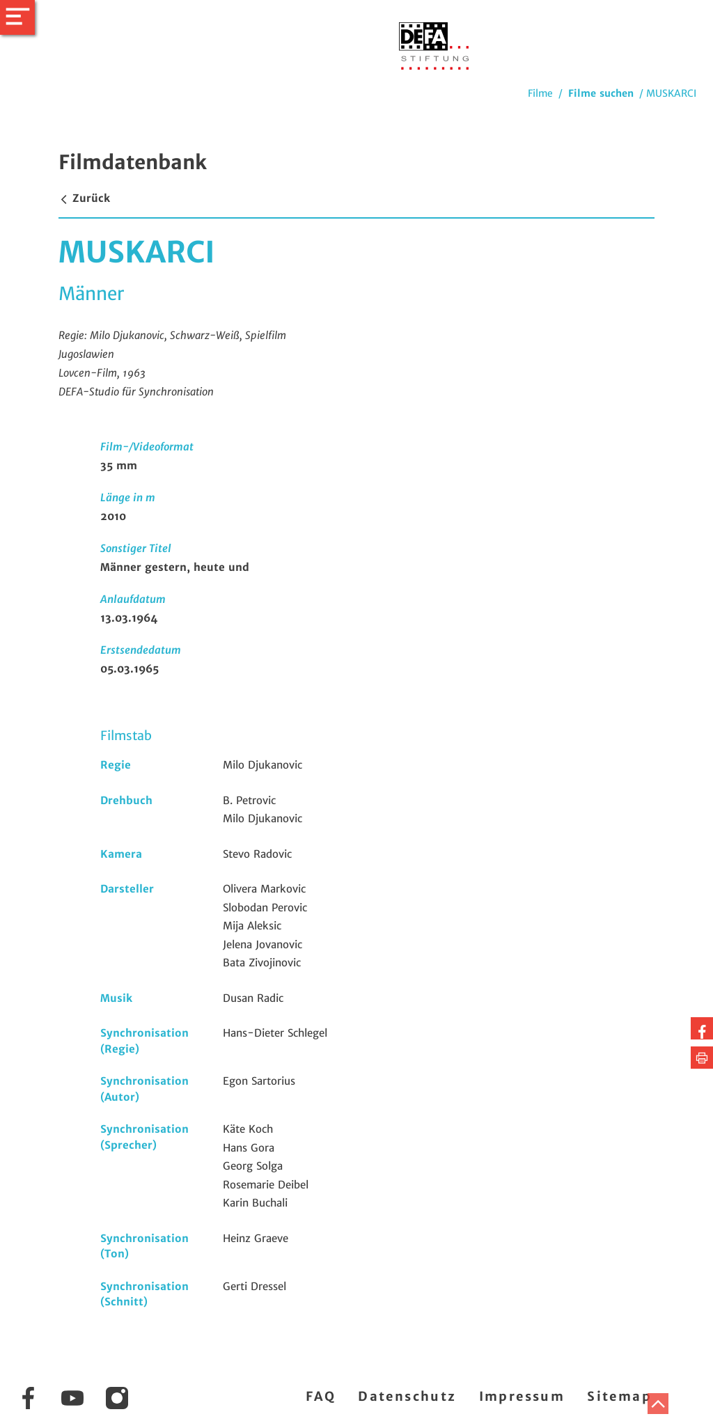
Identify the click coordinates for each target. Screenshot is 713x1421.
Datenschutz (407, 1396)
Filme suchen (601, 93)
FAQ (321, 1396)
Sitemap (619, 1396)
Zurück (84, 198)
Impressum (522, 1396)
